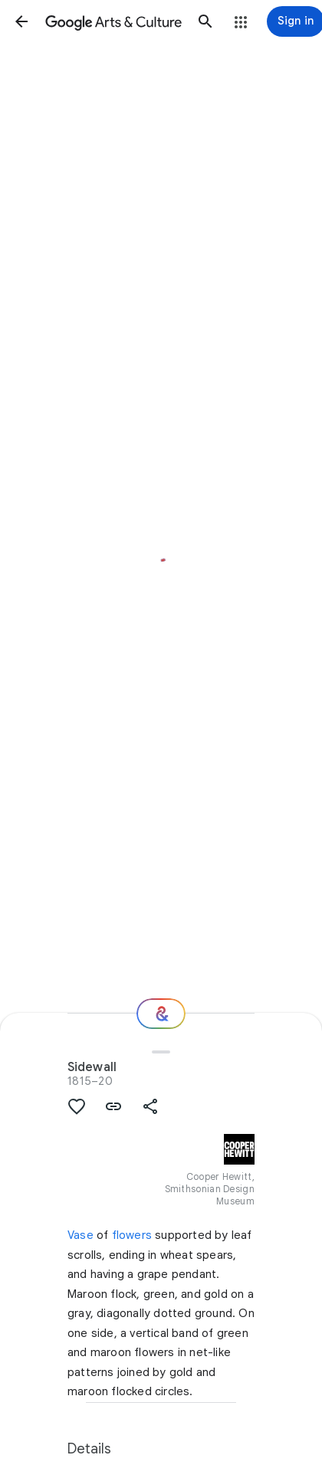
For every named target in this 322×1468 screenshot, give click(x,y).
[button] (21, 21)
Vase (80, 1235)
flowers (132, 1235)
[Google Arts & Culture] (113, 21)
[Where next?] (161, 1013)
